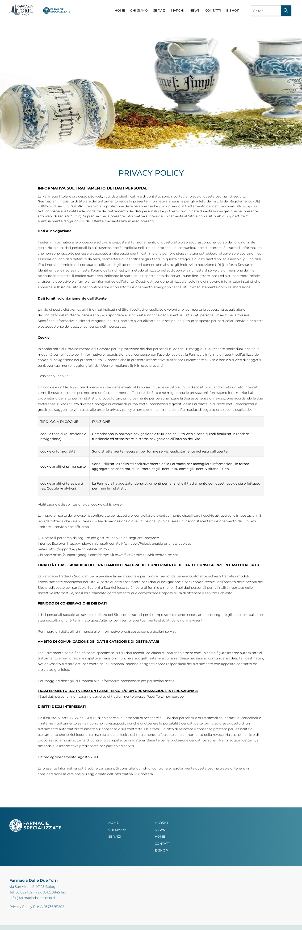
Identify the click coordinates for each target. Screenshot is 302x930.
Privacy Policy (20, 907)
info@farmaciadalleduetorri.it (33, 898)
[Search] (286, 10)
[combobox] (266, 10)
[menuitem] (120, 10)
